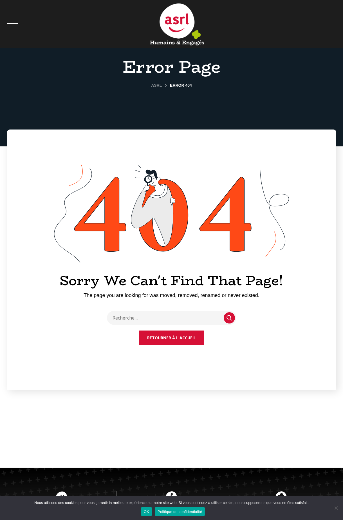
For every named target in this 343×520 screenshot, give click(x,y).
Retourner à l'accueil (171, 337)
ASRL (156, 85)
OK (146, 512)
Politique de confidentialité (180, 512)
